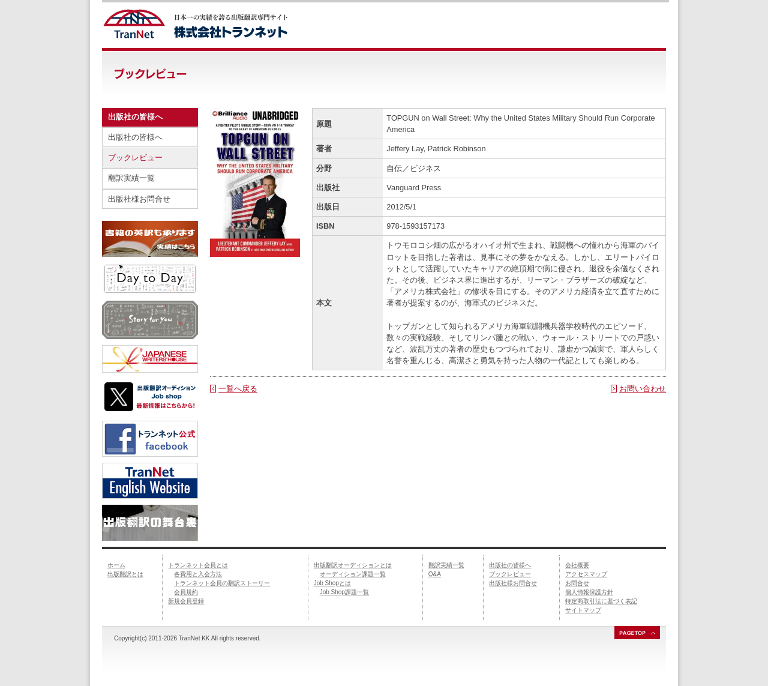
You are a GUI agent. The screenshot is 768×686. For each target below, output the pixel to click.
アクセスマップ (586, 574)
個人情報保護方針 (589, 592)
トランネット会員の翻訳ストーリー (222, 583)
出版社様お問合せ (139, 198)
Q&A (434, 574)
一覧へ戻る (237, 388)
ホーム (116, 565)
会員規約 (186, 592)
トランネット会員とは (198, 565)
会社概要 (577, 565)
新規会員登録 (186, 601)
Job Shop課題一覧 (344, 592)
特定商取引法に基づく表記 (601, 601)
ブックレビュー (135, 157)
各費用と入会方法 (198, 574)
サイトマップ (583, 610)
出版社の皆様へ (135, 137)
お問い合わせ (642, 388)
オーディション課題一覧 (353, 574)
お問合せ (577, 583)
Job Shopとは (332, 583)
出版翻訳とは (125, 574)
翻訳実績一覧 (131, 177)
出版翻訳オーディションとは (353, 565)
